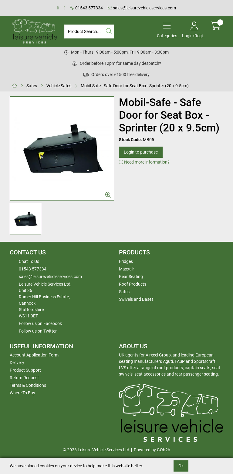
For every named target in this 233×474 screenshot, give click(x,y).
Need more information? (144, 162)
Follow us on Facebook (40, 323)
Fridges (126, 261)
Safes (31, 85)
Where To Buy (22, 392)
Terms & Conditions (28, 385)
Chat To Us (29, 261)
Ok (181, 465)
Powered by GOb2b (152, 449)
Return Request (24, 377)
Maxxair (126, 269)
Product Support (25, 370)
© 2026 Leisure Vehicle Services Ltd (96, 449)
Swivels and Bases (136, 299)
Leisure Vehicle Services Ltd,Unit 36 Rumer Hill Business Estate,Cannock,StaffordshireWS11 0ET (45, 300)
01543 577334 (86, 7)
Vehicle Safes (58, 85)
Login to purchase (141, 152)
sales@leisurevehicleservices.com (142, 7)
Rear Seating (131, 276)
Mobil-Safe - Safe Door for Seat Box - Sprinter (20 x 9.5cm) (135, 85)
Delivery (17, 362)
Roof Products (132, 284)
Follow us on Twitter (38, 331)
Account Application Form (34, 355)
